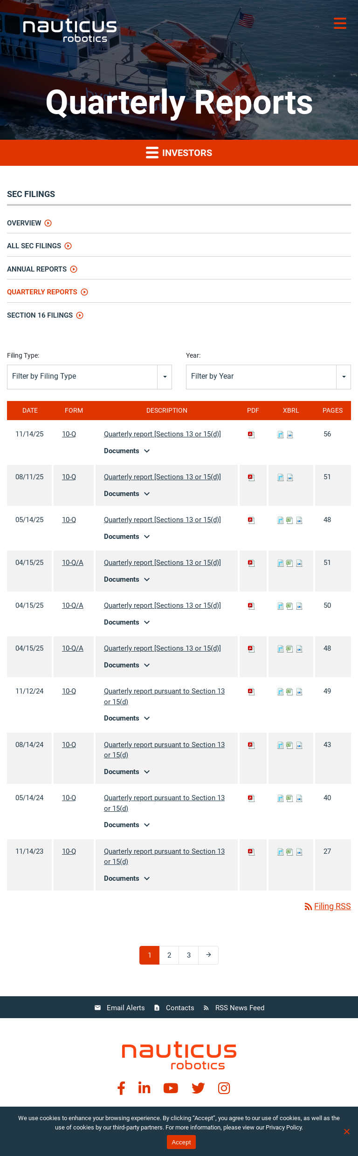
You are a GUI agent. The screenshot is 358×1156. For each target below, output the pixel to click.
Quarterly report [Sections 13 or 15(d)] (162, 434)
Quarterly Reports (42, 292)
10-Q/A (72, 562)
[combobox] (89, 377)
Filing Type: (23, 355)
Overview (24, 223)
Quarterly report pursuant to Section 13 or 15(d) (164, 696)
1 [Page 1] (153, 957)
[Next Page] (208, 955)
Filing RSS (327, 906)
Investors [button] (179, 152)
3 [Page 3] (192, 957)
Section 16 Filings (40, 315)
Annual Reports (37, 269)
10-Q (69, 434)
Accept (181, 1142)
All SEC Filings (34, 246)
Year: (193, 355)
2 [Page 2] (172, 957)
